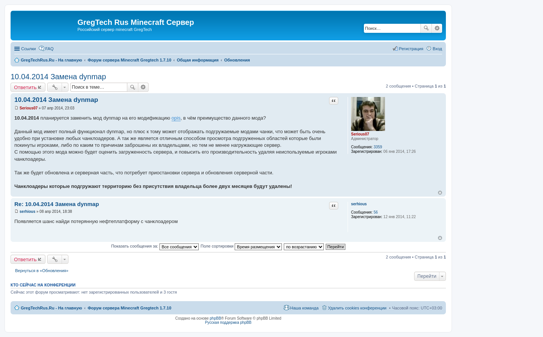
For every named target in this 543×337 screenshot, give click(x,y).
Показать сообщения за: (155, 246)
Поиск (426, 28)
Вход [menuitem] (437, 48)
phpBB (215, 318)
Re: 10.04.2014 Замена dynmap (56, 204)
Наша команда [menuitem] (304, 308)
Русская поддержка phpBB (228, 322)
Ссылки (28, 48)
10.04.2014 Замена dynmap (58, 76)
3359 (378, 147)
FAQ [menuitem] (49, 48)
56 (376, 212)
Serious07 (360, 134)
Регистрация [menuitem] (411, 48)
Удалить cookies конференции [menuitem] (357, 308)
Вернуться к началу (440, 193)
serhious (359, 204)
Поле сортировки (241, 246)
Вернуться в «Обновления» (41, 270)
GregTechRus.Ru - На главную (51, 308)
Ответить (25, 87)
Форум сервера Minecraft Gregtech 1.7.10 (129, 308)
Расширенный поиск (437, 28)
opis (176, 118)
